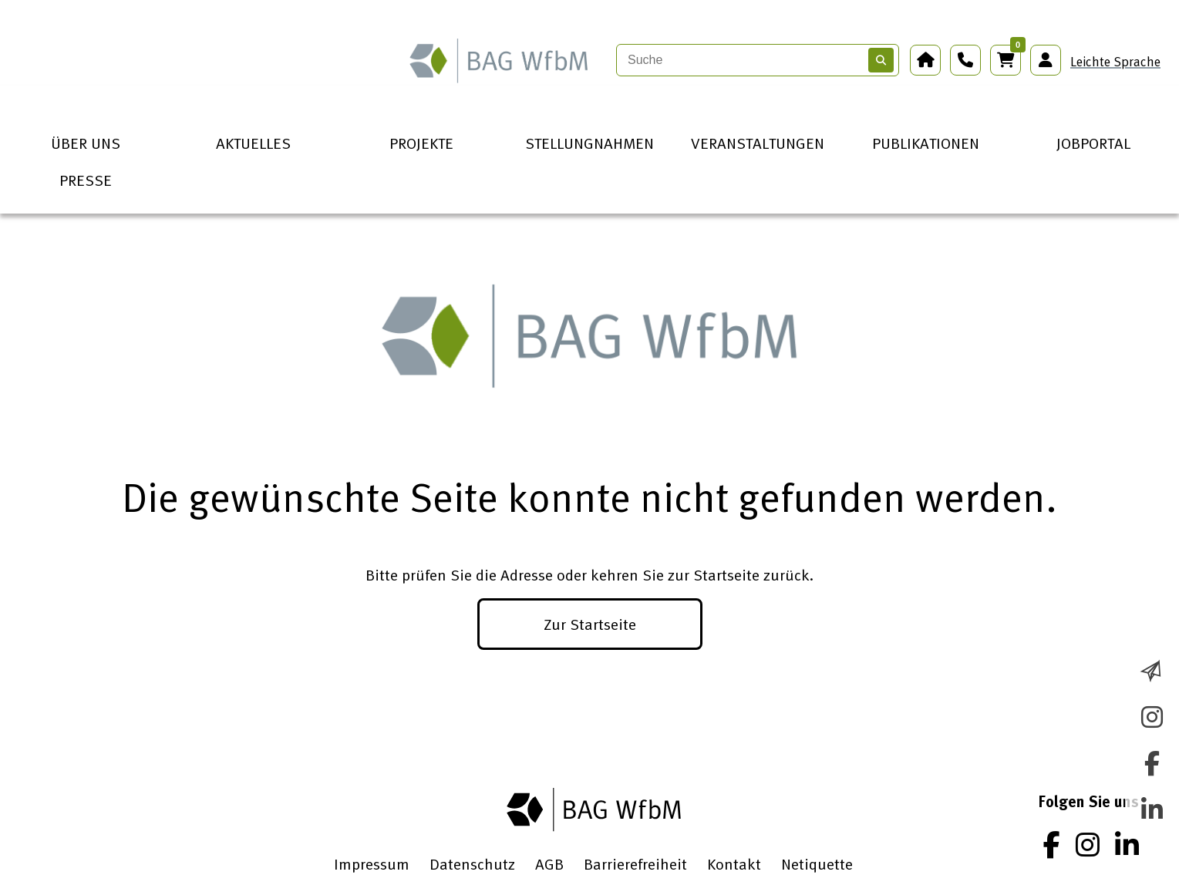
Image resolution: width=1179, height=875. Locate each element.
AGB (549, 863)
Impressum (371, 863)
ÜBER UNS (85, 142)
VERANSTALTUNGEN (757, 142)
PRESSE (85, 179)
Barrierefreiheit (635, 863)
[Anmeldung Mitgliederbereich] (1045, 60)
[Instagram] (1088, 844)
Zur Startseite (590, 623)
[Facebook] (1051, 844)
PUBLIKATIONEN (925, 142)
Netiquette (817, 863)
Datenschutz (472, 863)
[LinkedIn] (1127, 844)
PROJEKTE (421, 142)
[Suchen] (881, 60)
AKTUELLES (253, 142)
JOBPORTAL (1093, 142)
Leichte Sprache (1115, 61)
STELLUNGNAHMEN (589, 142)
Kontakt (734, 863)
